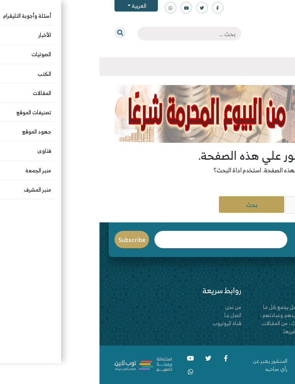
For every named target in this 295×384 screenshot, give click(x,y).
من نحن (134, 307)
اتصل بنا (133, 315)
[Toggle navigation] (280, 67)
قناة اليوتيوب (127, 323)
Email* (121, 239)
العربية (39, 5)
